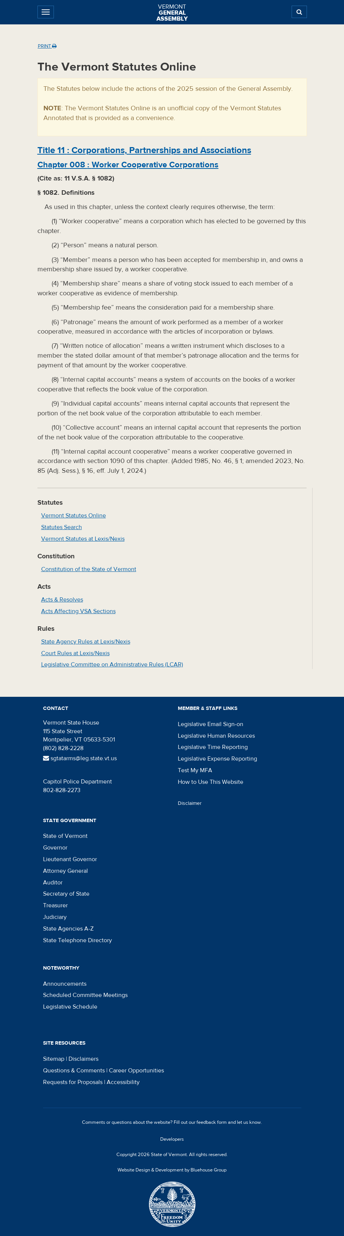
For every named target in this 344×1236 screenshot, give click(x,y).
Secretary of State (66, 894)
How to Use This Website (210, 782)
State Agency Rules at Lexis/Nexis (85, 641)
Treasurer (55, 905)
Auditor (53, 882)
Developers (172, 1139)
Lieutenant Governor (70, 859)
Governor (55, 847)
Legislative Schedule (70, 1006)
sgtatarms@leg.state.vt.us (80, 758)
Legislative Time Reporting (213, 747)
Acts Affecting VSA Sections (78, 611)
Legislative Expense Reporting (217, 758)
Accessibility (123, 1082)
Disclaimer (190, 803)
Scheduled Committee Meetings (85, 995)
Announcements (64, 984)
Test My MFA (195, 770)
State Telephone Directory (77, 940)
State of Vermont (65, 836)
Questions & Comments (74, 1070)
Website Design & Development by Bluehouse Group (172, 1170)
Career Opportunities (136, 1070)
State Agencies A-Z (68, 928)
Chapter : (128, 164)
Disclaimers (83, 1059)
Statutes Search (61, 527)
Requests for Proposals (73, 1082)
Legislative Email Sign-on (210, 724)
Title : (144, 150)
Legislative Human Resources (216, 736)
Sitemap (53, 1059)
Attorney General (65, 871)
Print (47, 46)
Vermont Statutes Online (73, 515)
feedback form (212, 1122)
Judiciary (55, 917)
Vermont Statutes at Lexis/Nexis (83, 539)
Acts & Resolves (62, 599)
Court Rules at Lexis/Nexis (75, 653)
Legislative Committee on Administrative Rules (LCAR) (112, 664)
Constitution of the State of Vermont (88, 569)
